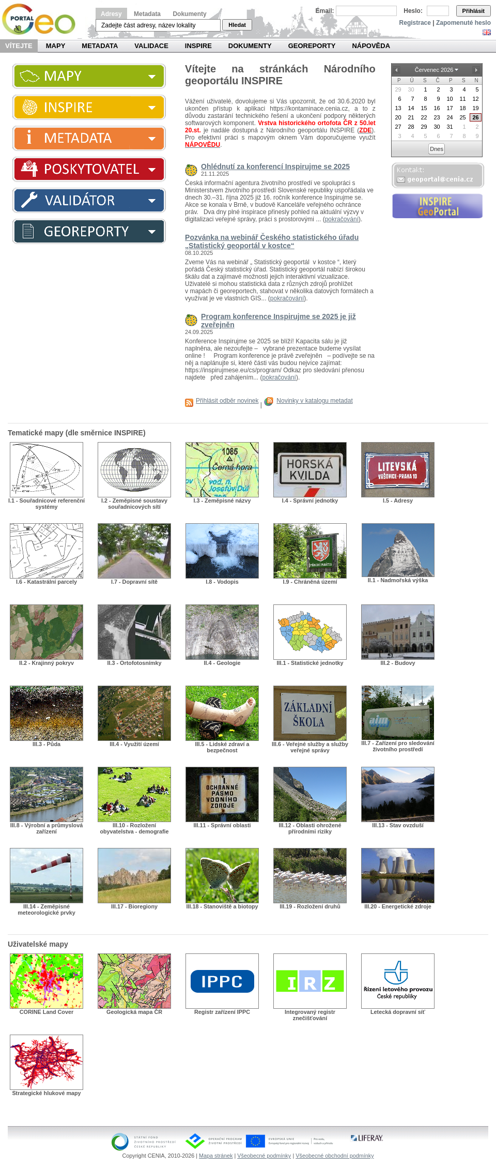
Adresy (111, 14)
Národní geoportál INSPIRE (42, 19)
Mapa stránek (216, 1155)
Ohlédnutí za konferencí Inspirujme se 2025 (275, 166)
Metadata (147, 14)
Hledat (237, 25)
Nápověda (371, 46)
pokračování (342, 219)
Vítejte (19, 46)
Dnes (436, 149)
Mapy (56, 46)
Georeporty (312, 46)
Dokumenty (189, 14)
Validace (151, 46)
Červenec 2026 (434, 70)
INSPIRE (198, 46)
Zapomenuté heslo (463, 22)
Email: (325, 10)
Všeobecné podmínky (264, 1155)
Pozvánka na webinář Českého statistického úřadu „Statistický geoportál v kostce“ (272, 241)
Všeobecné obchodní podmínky (335, 1155)
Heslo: (413, 10)
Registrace (415, 22)
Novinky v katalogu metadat (314, 400)
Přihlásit (473, 11)
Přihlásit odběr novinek (227, 400)
